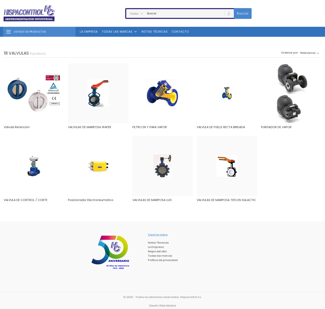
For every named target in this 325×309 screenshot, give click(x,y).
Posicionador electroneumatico (90, 200)
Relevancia (307, 53)
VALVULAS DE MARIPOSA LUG (152, 200)
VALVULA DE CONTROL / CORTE (25, 200)
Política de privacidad (163, 260)
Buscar (243, 13)
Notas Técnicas (155, 32)
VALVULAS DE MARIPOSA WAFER (89, 127)
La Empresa (89, 32)
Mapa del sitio (157, 251)
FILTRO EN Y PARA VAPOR (149, 127)
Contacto (180, 32)
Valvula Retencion (17, 127)
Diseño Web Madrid (162, 306)
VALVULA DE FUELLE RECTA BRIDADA (221, 127)
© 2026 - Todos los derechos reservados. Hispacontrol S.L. (162, 297)
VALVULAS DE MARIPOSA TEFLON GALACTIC (226, 200)
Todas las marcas (120, 32)
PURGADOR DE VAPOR (276, 127)
